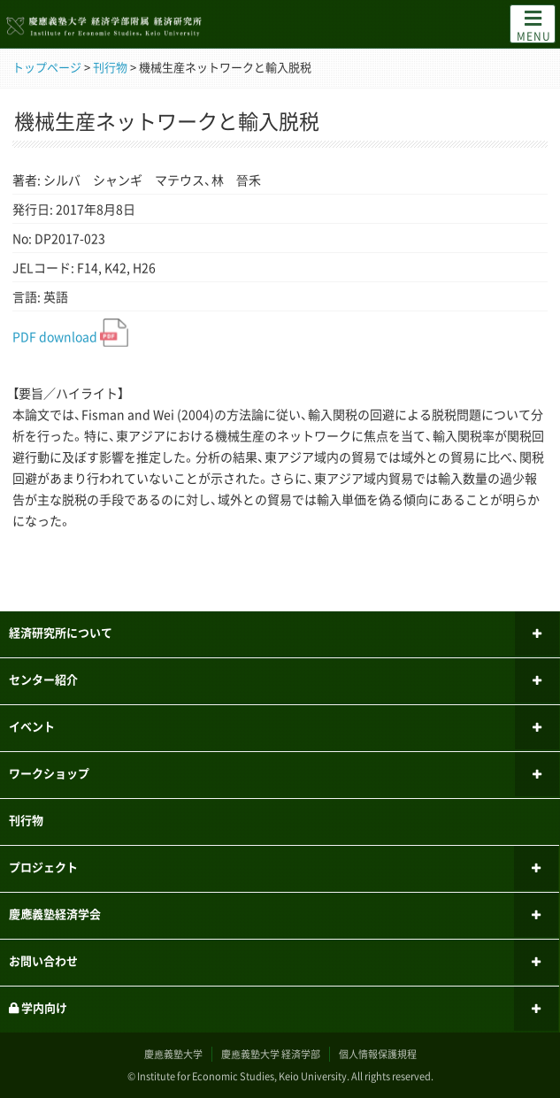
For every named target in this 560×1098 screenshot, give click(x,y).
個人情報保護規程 (378, 1054)
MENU (534, 24)
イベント (32, 726)
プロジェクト (43, 866)
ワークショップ (49, 772)
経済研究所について (60, 632)
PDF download (70, 336)
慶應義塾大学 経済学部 (270, 1054)
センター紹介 (43, 679)
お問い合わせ (43, 960)
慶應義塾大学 (173, 1054)
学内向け (38, 1007)
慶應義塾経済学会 (55, 913)
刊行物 (26, 819)
